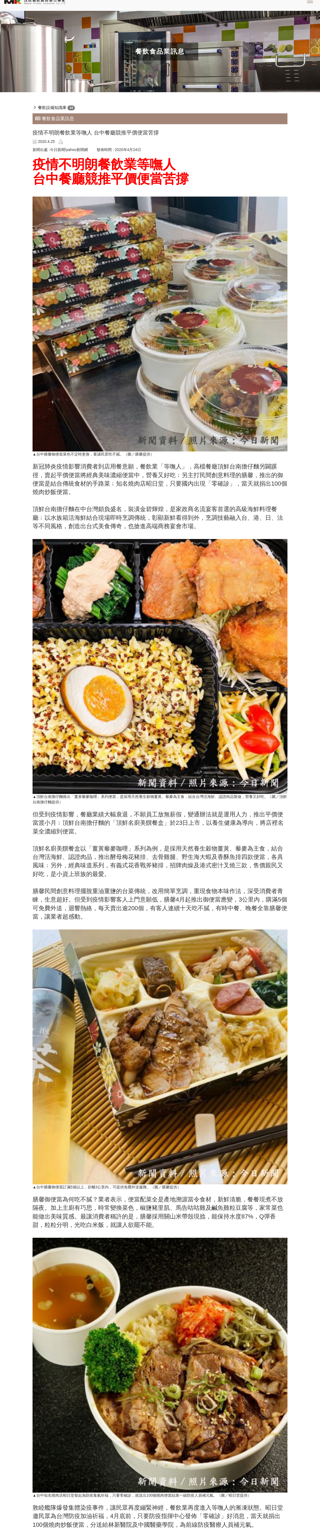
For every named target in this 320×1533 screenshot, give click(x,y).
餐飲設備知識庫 (52, 107)
